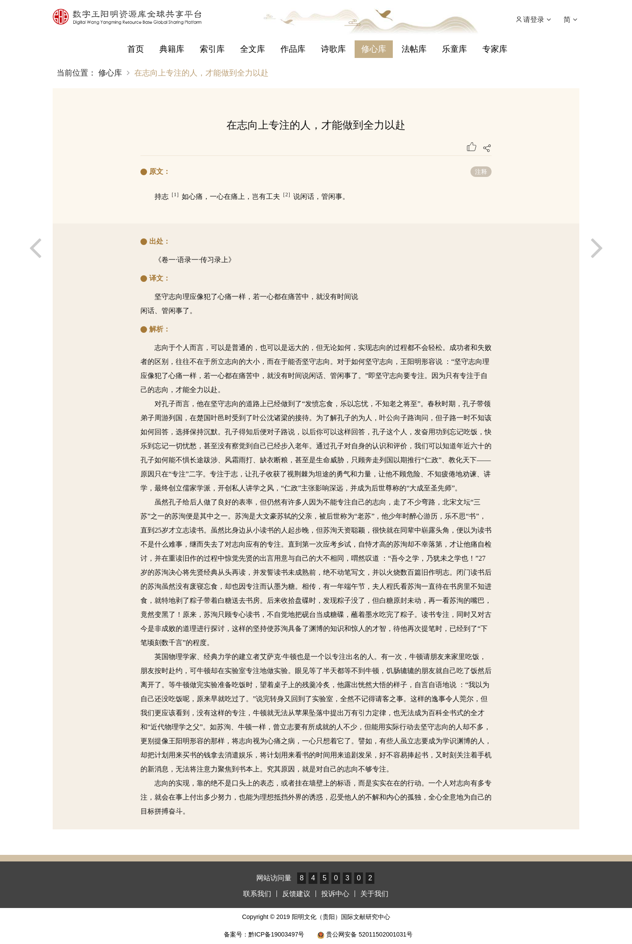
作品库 (292, 49)
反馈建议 (296, 893)
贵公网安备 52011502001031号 (365, 934)
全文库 (252, 49)
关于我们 (374, 893)
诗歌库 (333, 49)
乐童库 (454, 49)
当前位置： (76, 72)
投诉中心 (335, 893)
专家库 (494, 49)
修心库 (373, 49)
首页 (135, 49)
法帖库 (414, 49)
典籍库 (171, 49)
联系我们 (257, 893)
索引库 (212, 49)
